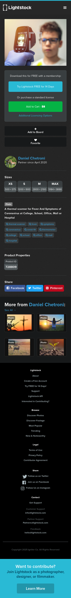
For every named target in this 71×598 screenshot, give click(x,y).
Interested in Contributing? (35, 401)
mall (49, 235)
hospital (11, 240)
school (25, 235)
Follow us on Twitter (38, 476)
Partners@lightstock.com (35, 522)
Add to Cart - (35, 107)
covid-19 (30, 229)
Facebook (15, 288)
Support (35, 391)
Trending (35, 431)
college (11, 235)
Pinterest (53, 288)
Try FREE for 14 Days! (35, 386)
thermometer (47, 229)
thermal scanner (15, 224)
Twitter (35, 288)
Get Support (35, 502)
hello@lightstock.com (35, 532)
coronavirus (13, 229)
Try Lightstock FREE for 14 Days (35, 87)
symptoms (47, 224)
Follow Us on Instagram (38, 488)
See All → (10, 310)
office (37, 235)
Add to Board (35, 131)
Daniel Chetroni (31, 158)
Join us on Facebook (38, 482)
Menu (65, 8)
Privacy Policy (35, 455)
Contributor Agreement (36, 460)
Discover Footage (36, 420)
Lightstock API (35, 396)
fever (33, 224)
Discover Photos (35, 415)
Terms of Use (35, 450)
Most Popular (35, 425)
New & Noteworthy (35, 436)
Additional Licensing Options (35, 116)
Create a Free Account (35, 381)
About (35, 376)
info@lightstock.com (35, 513)
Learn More (35, 588)
